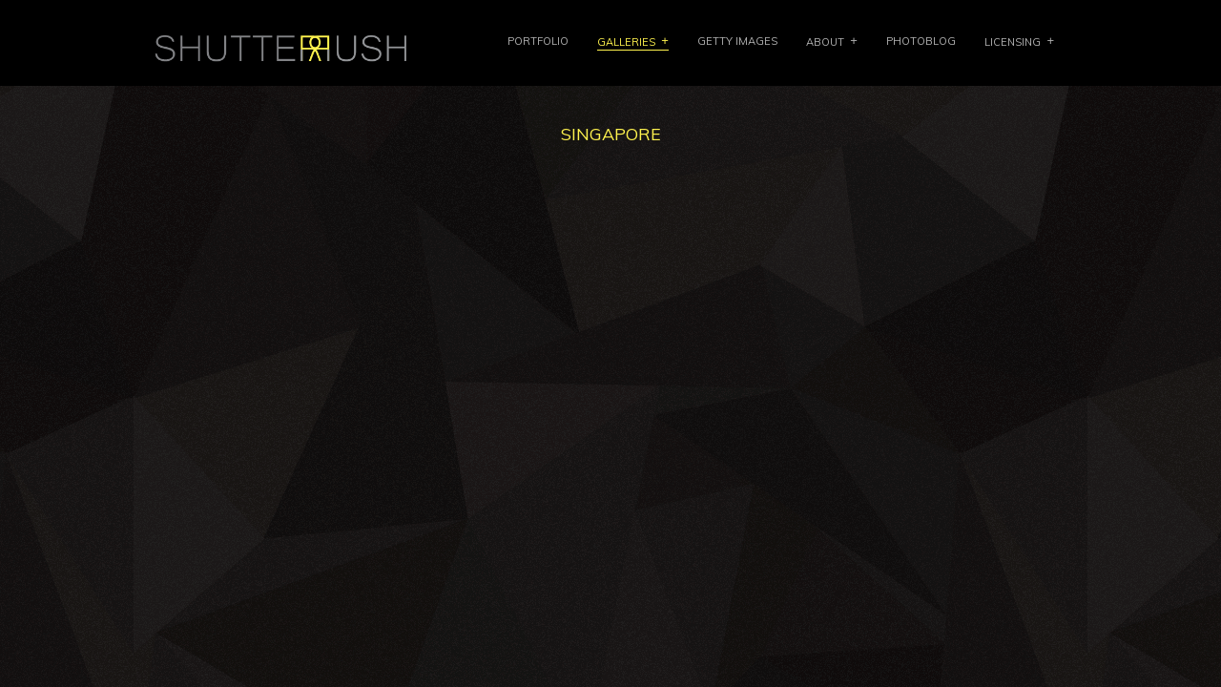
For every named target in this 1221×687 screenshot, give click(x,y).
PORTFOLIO (538, 41)
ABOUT (825, 42)
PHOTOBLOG (921, 41)
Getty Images (737, 41)
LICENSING (1012, 42)
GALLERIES (626, 42)
